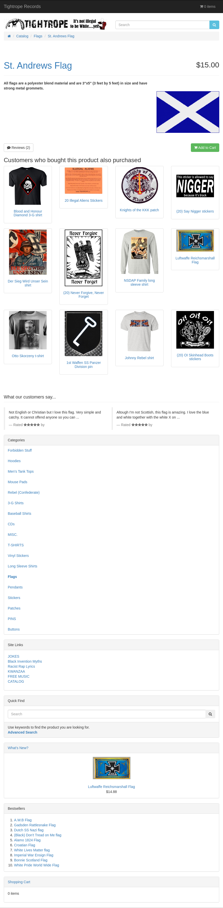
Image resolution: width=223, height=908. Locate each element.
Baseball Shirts (19, 514)
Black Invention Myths (25, 661)
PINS (12, 619)
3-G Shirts (16, 503)
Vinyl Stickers (18, 556)
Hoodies (14, 461)
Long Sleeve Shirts (22, 566)
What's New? (18, 748)
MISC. (13, 535)
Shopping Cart (19, 882)
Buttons (14, 629)
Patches (14, 608)
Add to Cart (205, 148)
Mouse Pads (17, 482)
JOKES (13, 656)
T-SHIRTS (16, 545)
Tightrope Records (22, 6)
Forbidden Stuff (20, 450)
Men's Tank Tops (21, 471)
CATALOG (16, 681)
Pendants (15, 587)
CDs (11, 524)
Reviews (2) (18, 148)
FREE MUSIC (18, 676)
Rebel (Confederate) (24, 492)
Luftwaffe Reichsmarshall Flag (111, 787)
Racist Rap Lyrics (21, 666)
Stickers (14, 598)
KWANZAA (16, 671)
